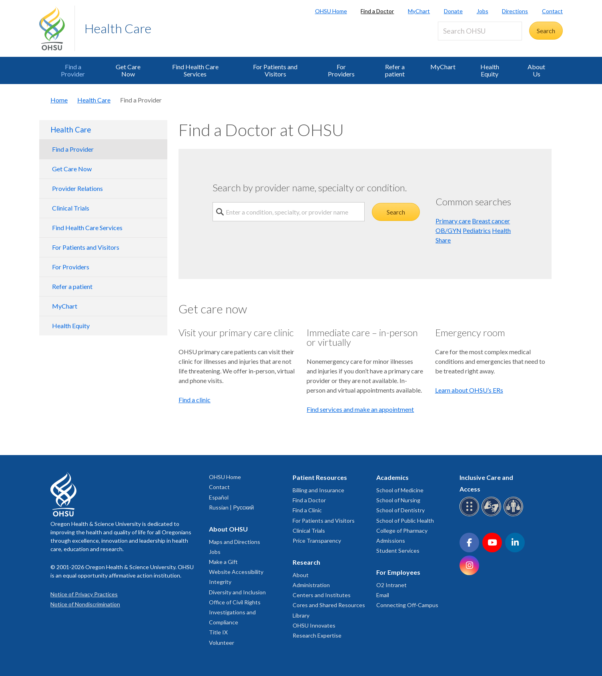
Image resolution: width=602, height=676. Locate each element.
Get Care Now (128, 70)
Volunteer (221, 642)
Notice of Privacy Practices (84, 594)
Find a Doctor (377, 11)
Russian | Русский (231, 507)
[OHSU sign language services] (493, 515)
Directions (515, 11)
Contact (552, 11)
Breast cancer (491, 221)
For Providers (341, 70)
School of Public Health (405, 520)
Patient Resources (320, 477)
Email (382, 595)
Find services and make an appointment (360, 409)
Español (219, 497)
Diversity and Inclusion (237, 592)
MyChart (419, 11)
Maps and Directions (234, 541)
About (301, 575)
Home (59, 100)
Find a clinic (195, 399)
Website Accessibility (236, 571)
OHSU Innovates (314, 625)
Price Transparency (317, 540)
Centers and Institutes (322, 595)
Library (301, 615)
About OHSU (228, 529)
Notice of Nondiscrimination (85, 604)
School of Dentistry (400, 510)
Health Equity (489, 70)
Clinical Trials (70, 208)
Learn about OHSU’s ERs (469, 390)
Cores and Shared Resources (329, 605)
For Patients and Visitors (275, 70)
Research (306, 562)
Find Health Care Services (195, 70)
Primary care (453, 221)
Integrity (220, 581)
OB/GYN (448, 230)
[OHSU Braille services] (471, 515)
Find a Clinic (307, 510)
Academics (392, 477)
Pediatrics (477, 230)
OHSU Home (331, 11)
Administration (311, 585)
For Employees (398, 572)
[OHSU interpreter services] (515, 515)
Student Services (397, 550)
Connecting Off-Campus (407, 605)
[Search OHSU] (480, 31)
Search (396, 212)
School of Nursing (398, 500)
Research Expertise (317, 635)
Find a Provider (73, 70)
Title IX (218, 632)
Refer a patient (395, 70)
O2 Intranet (391, 585)
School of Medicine (399, 490)
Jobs (482, 11)
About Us (536, 70)
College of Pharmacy (401, 530)
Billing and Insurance (318, 490)
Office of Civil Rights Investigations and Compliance (235, 612)
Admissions (390, 540)
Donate (453, 11)
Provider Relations (77, 188)
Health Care (117, 28)
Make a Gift (223, 561)
